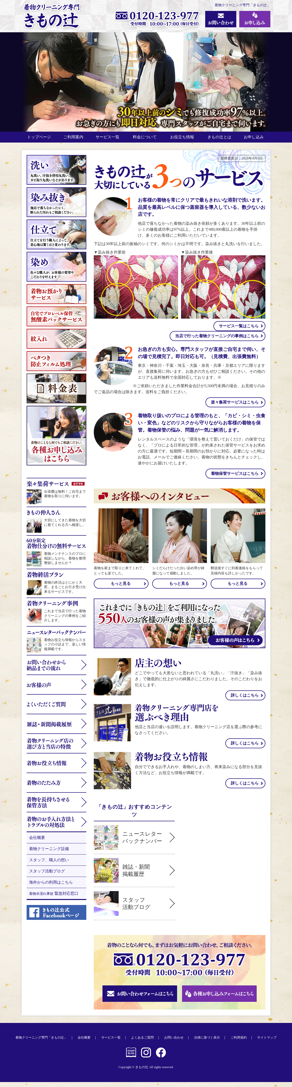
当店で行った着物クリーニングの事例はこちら (217, 341)
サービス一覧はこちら (239, 331)
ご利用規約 (239, 1042)
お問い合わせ (174, 1042)
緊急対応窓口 (53, 898)
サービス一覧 (111, 1042)
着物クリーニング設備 (49, 854)
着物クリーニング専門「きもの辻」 (41, 1042)
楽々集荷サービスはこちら (235, 407)
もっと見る (121, 588)
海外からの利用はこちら (51, 887)
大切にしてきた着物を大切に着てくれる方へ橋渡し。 (56, 523)
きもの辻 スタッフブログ (131, 1057)
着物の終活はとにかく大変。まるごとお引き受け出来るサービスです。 (56, 588)
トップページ (40, 139)
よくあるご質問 (142, 1042)
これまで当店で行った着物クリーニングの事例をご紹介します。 (56, 616)
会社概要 (37, 842)
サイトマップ (267, 1042)
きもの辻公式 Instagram (146, 1057)
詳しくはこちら (245, 700)
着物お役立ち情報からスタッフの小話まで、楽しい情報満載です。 (56, 645)
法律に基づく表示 (207, 1042)
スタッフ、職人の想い (49, 865)
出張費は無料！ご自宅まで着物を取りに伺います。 (56, 494)
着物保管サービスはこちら (235, 478)
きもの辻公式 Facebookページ (161, 1057)
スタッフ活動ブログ (47, 876)
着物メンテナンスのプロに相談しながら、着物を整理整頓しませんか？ (56, 556)
